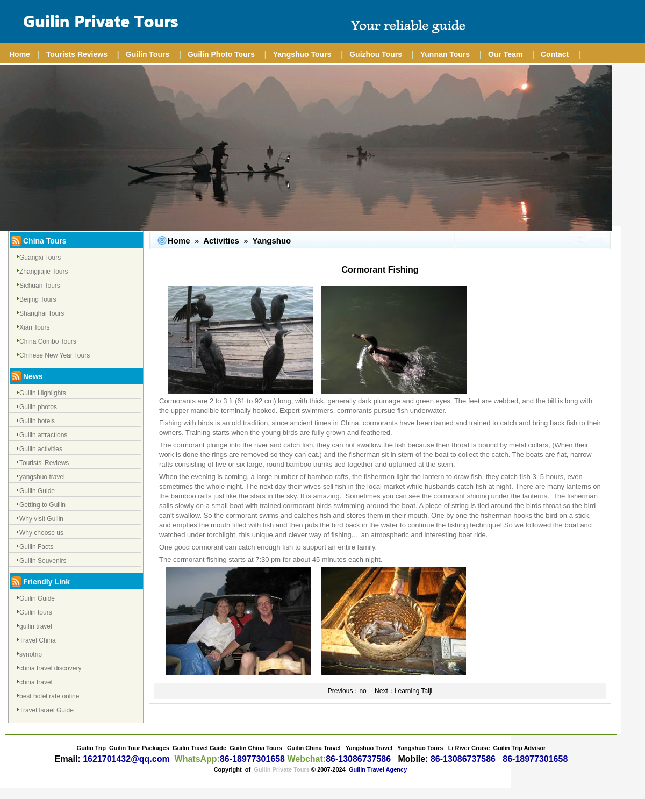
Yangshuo (272, 240)
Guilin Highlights (42, 393)
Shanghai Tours (41, 313)
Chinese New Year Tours (54, 355)
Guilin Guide (37, 491)
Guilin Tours (147, 54)
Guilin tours (35, 612)
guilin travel (35, 626)
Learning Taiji (414, 691)
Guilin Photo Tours (221, 54)
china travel (35, 682)
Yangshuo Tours (302, 54)
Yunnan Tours (445, 54)
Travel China (37, 640)
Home (19, 54)
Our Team (505, 54)
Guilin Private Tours (282, 769)
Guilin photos (38, 407)
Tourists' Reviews (44, 463)
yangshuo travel (42, 477)
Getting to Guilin (42, 505)
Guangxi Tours (40, 257)
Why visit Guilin (41, 519)
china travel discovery (50, 668)
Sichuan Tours (39, 285)
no (362, 691)
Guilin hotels (37, 421)
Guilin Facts (36, 547)
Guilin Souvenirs (42, 561)
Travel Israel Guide (46, 710)
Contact (555, 54)
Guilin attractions (43, 435)
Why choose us (41, 533)
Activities (221, 240)
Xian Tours (34, 327)
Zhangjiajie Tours (43, 271)
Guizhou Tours (375, 54)
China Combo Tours (47, 341)
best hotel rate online (49, 696)
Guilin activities (40, 449)
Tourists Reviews (77, 54)
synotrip (30, 654)
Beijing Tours (37, 299)
